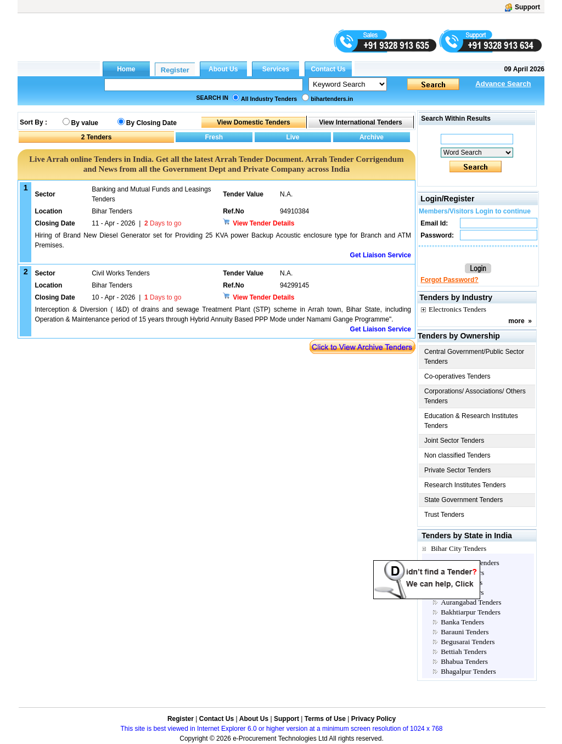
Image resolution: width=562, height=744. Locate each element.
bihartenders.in (332, 98)
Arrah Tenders (461, 582)
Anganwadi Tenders (470, 563)
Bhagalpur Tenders (468, 671)
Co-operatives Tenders (457, 376)
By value (84, 123)
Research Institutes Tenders (465, 485)
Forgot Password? (449, 280)
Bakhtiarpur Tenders (471, 612)
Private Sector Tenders (457, 470)
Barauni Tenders (464, 632)
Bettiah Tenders (464, 651)
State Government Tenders (463, 500)
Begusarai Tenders (467, 642)
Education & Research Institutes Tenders (471, 421)
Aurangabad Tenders (471, 602)
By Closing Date (151, 123)
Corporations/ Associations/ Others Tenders (475, 396)
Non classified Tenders (457, 455)
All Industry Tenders (269, 98)
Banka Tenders (462, 622)
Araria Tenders (462, 572)
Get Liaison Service (380, 255)
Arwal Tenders (462, 592)
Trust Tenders (444, 514)
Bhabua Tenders (464, 661)
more (516, 321)
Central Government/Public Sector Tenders (474, 356)
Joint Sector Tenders (454, 440)
